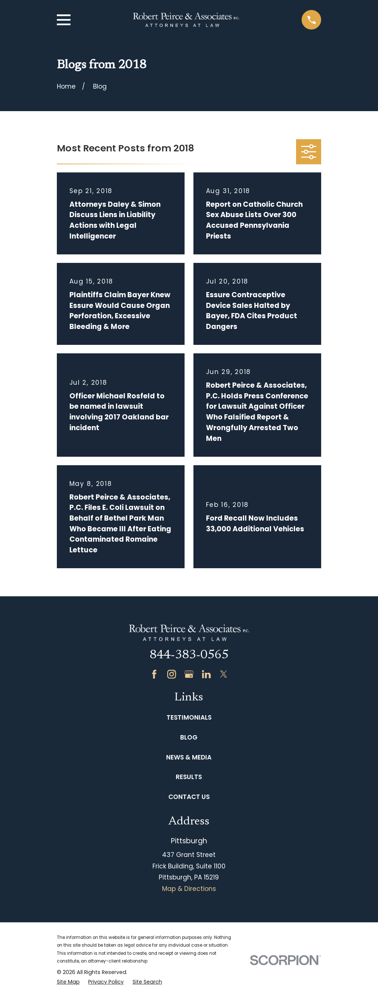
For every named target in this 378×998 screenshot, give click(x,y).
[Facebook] (154, 674)
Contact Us (189, 796)
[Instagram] (171, 674)
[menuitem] (68, 982)
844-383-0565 (189, 655)
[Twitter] (223, 674)
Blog (188, 737)
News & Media (189, 757)
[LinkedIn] (206, 674)
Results (189, 776)
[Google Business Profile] (189, 674)
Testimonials (189, 717)
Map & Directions (189, 888)
